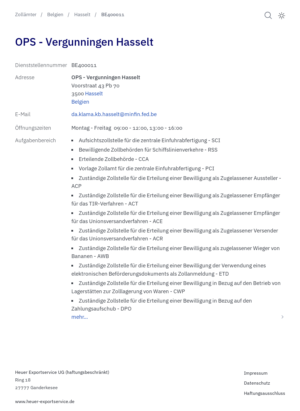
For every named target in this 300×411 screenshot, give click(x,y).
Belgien (80, 101)
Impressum (256, 373)
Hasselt (94, 93)
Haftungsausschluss (264, 393)
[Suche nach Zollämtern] (268, 15)
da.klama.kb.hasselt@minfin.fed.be (114, 114)
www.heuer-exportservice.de (45, 401)
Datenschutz (257, 383)
